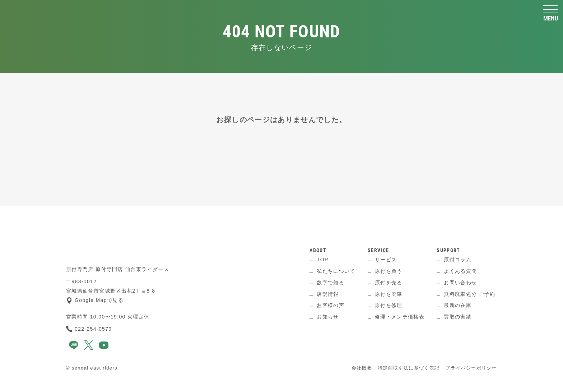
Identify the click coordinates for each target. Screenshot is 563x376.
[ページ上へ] (281, 217)
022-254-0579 (89, 329)
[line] (73, 348)
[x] (88, 348)
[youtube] (103, 348)
